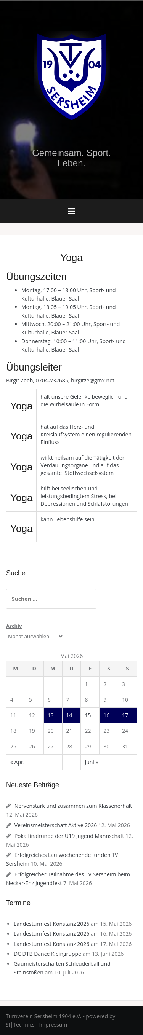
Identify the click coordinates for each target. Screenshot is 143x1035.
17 (125, 715)
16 (106, 715)
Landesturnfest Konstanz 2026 (51, 923)
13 (51, 715)
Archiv (14, 626)
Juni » (91, 762)
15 (88, 715)
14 (69, 715)
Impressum (53, 1024)
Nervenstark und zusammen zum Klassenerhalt (73, 805)
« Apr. (17, 762)
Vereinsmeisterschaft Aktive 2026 (55, 825)
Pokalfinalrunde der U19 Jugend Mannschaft (69, 835)
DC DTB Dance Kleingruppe (47, 953)
